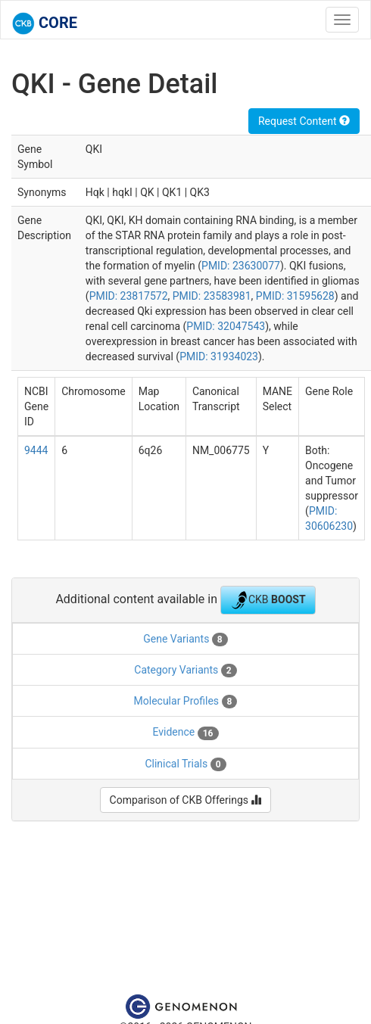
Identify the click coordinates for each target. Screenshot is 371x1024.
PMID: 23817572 (128, 296)
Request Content (304, 121)
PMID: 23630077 (240, 266)
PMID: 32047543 (225, 326)
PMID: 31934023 (218, 356)
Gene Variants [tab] (185, 639)
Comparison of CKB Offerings (186, 800)
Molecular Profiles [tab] (186, 701)
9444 (36, 450)
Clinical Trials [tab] (185, 764)
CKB (268, 600)
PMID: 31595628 (295, 296)
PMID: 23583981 (212, 296)
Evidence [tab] (185, 732)
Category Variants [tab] (185, 670)
